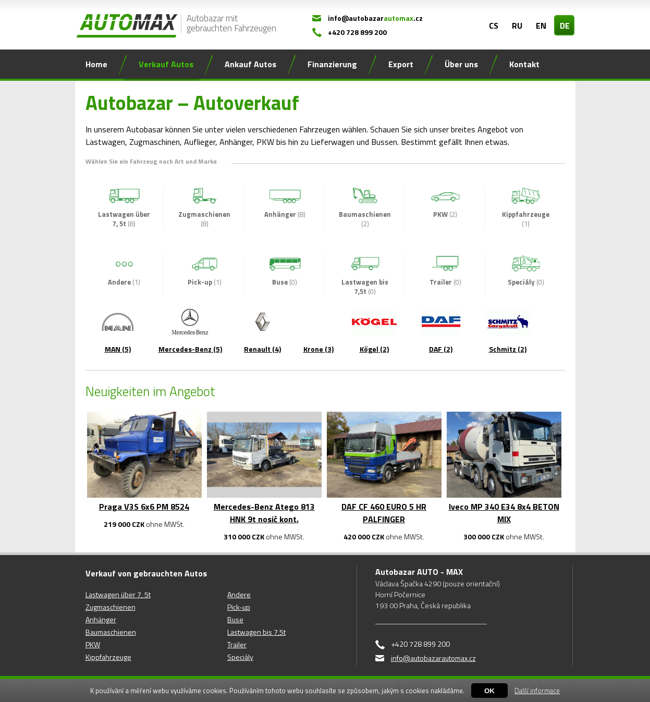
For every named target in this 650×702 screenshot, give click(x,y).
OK (489, 691)
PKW (92, 644)
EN (541, 25)
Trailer (237, 644)
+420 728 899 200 (357, 32)
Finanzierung (332, 64)
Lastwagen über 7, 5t (118, 594)
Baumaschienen (110, 631)
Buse (235, 619)
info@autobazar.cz (375, 18)
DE (565, 25)
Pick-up (238, 606)
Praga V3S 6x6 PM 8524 (144, 506)
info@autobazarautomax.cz (433, 657)
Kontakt (524, 64)
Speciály (240, 656)
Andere (239, 594)
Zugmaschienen (110, 606)
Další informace (537, 690)
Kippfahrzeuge (108, 656)
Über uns (461, 64)
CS (493, 25)
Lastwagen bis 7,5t (256, 631)
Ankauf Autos (250, 64)
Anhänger (100, 619)
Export (400, 64)
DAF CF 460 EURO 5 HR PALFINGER (383, 512)
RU (517, 25)
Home (96, 64)
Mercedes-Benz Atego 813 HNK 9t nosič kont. (264, 512)
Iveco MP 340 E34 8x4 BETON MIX (504, 512)
